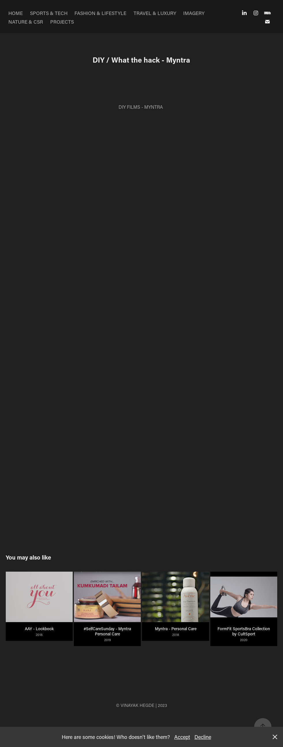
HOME (15, 13)
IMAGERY (194, 13)
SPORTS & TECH (49, 13)
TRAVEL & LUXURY (155, 13)
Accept (182, 736)
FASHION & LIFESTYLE (100, 13)
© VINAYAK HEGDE (135, 705)
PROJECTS (62, 21)
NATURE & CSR (25, 21)
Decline (202, 736)
